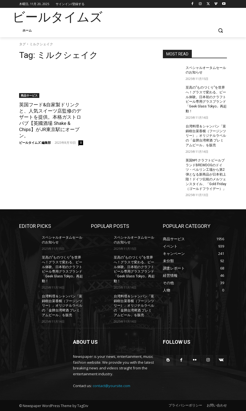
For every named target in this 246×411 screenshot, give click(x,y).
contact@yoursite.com (111, 385)
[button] (220, 30)
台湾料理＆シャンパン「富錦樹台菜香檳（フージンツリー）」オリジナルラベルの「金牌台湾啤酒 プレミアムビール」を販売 (206, 135)
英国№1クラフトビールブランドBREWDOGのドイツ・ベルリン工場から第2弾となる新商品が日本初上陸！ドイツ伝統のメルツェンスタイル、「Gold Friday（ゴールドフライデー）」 (206, 174)
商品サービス (29, 95)
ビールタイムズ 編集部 (35, 142)
